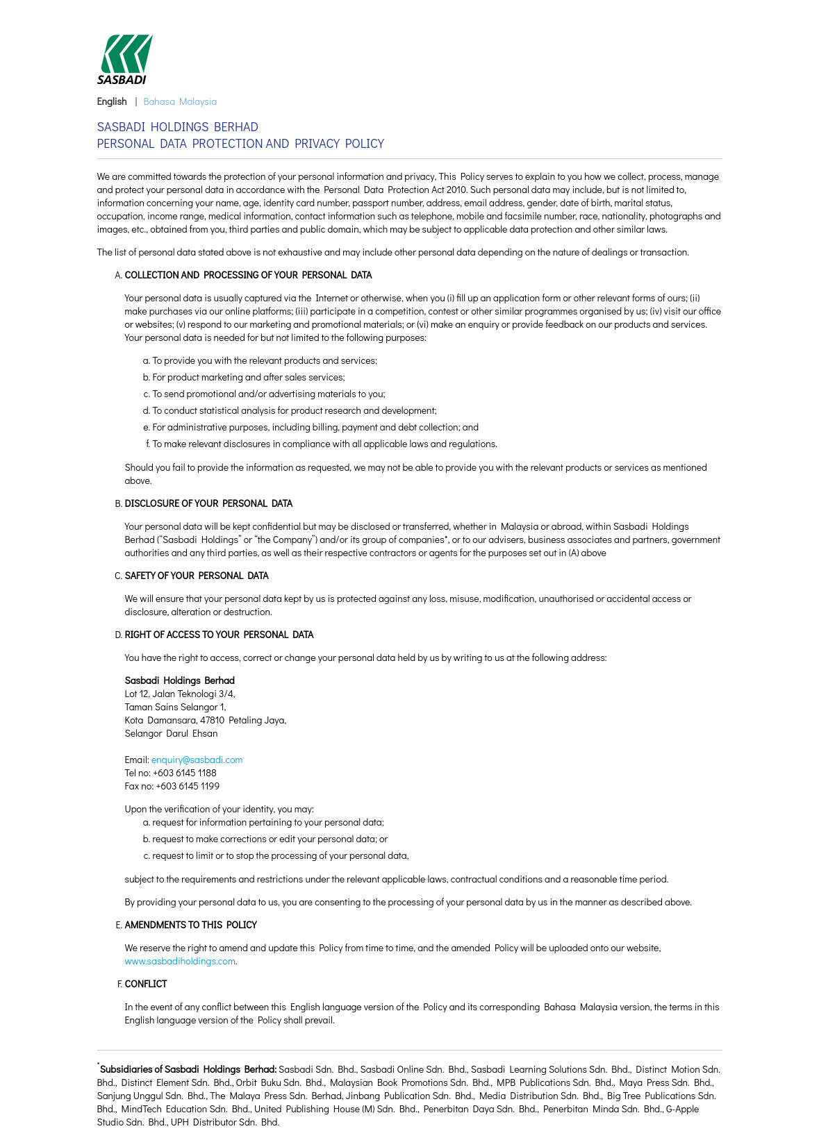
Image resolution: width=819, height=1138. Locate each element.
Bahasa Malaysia (180, 101)
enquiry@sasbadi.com (196, 759)
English (112, 101)
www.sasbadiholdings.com (180, 960)
